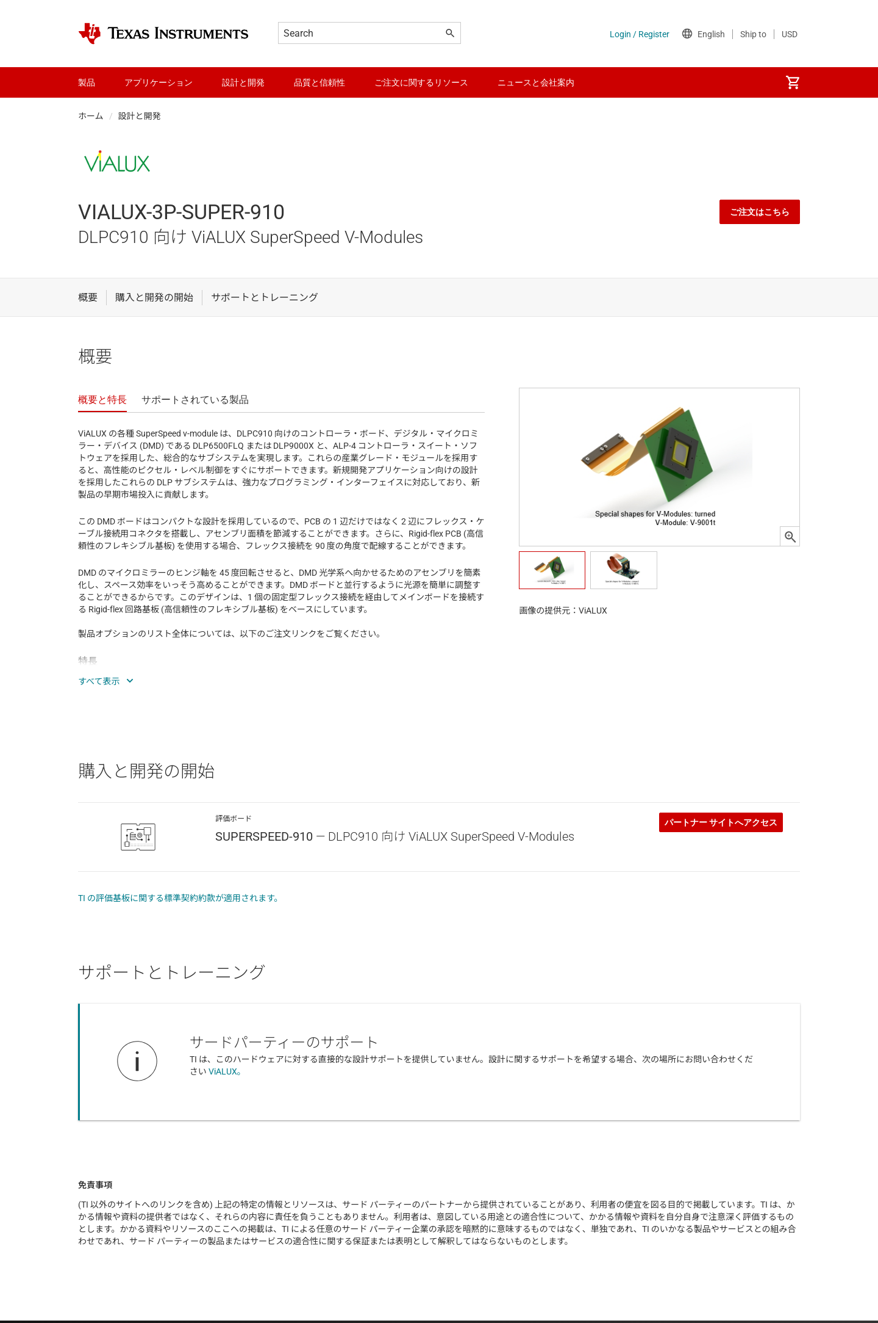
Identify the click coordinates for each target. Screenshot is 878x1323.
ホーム (91, 116)
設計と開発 (139, 116)
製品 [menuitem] (86, 82)
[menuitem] (793, 82)
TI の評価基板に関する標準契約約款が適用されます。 (180, 898)
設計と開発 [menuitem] (243, 82)
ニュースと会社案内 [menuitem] (536, 82)
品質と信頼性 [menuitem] (319, 82)
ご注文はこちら (760, 212)
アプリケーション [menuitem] (158, 82)
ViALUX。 (227, 1071)
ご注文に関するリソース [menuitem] (421, 82)
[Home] (163, 34)
